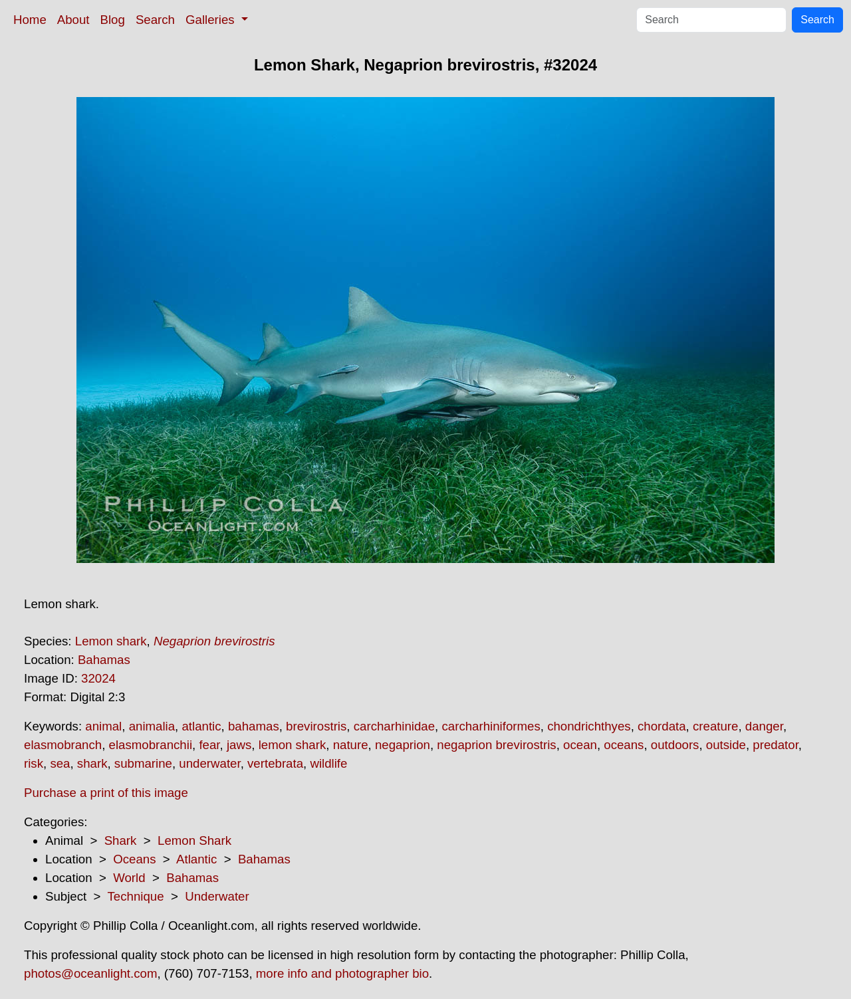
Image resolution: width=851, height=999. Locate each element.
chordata (662, 726)
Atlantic (196, 859)
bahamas (253, 726)
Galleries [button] (211, 20)
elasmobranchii (150, 745)
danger (764, 726)
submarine (143, 763)
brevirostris (316, 726)
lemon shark (292, 745)
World (129, 878)
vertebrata (275, 763)
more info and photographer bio (342, 973)
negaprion (402, 745)
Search (155, 20)
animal (103, 726)
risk (33, 763)
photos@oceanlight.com (90, 973)
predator (775, 745)
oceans (624, 745)
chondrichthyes (588, 726)
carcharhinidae (394, 726)
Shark (120, 840)
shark (92, 763)
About (73, 20)
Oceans (134, 859)
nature (350, 745)
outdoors (675, 745)
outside (726, 745)
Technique (136, 896)
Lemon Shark (194, 840)
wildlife (328, 763)
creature (715, 726)
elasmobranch (63, 745)
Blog (112, 20)
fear (209, 745)
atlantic (201, 726)
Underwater (217, 896)
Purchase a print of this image (106, 793)
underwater (209, 763)
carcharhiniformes (490, 726)
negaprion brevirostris (496, 745)
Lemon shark (111, 641)
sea (60, 763)
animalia (152, 726)
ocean (580, 745)
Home (30, 20)
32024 (98, 678)
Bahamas (104, 660)
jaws (239, 745)
